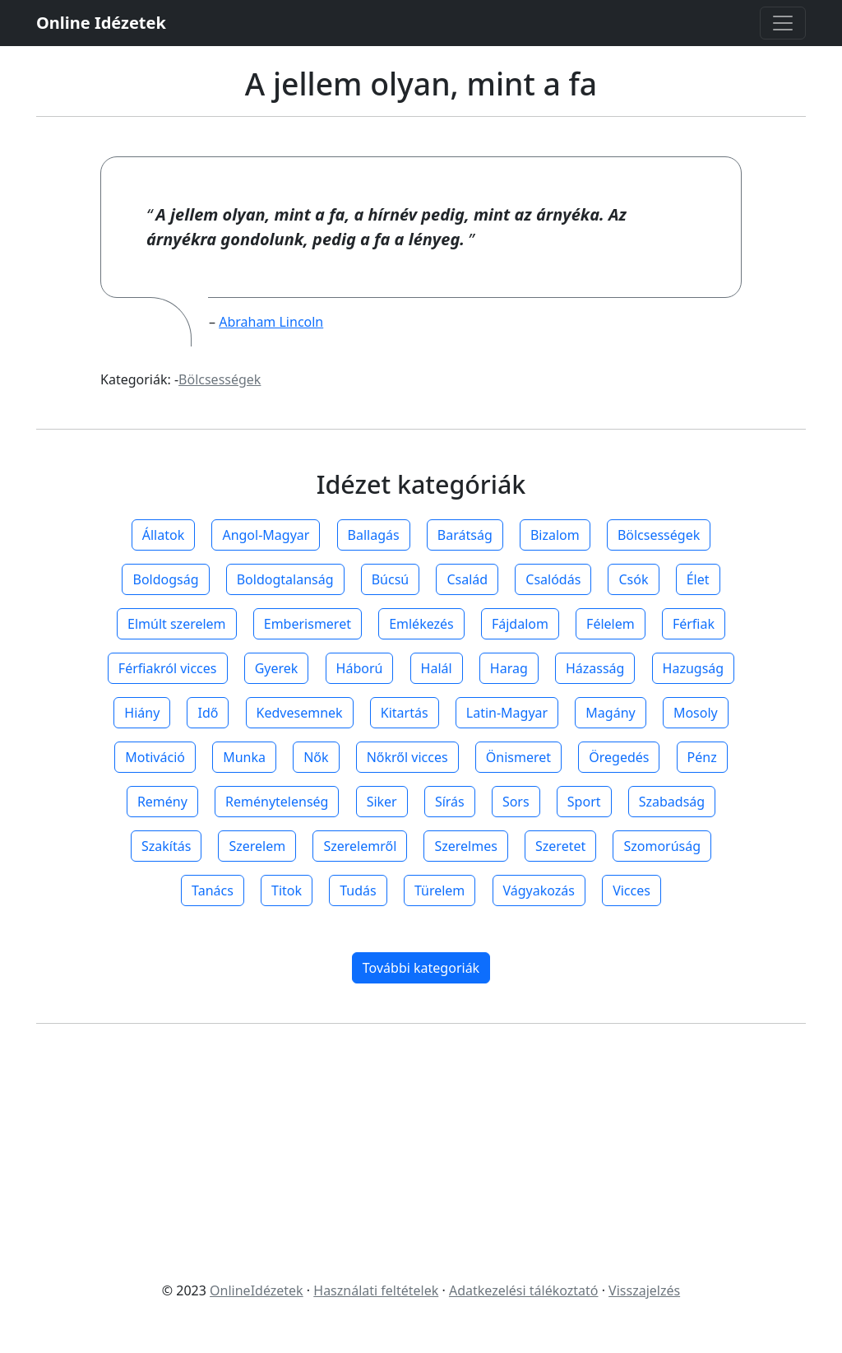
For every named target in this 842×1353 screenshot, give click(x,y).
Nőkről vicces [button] (407, 757)
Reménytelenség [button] (276, 802)
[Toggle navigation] (783, 23)
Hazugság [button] (693, 668)
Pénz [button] (702, 757)
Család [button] (467, 579)
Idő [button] (207, 713)
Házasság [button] (595, 668)
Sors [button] (516, 802)
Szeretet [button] (560, 846)
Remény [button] (162, 802)
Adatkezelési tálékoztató (524, 1290)
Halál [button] (436, 668)
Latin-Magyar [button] (507, 713)
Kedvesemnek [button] (300, 713)
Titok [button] (286, 890)
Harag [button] (509, 668)
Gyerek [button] (276, 668)
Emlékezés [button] (421, 624)
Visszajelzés (644, 1290)
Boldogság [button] (165, 579)
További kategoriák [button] (421, 968)
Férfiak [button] (694, 624)
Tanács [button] (213, 890)
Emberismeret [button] (307, 624)
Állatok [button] (163, 535)
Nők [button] (315, 757)
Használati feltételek (375, 1290)
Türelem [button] (439, 890)
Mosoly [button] (695, 713)
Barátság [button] (465, 535)
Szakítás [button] (166, 846)
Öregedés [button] (619, 757)
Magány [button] (610, 713)
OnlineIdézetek (256, 1290)
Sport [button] (584, 802)
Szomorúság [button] (662, 846)
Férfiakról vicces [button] (167, 668)
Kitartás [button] (404, 713)
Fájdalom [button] (520, 624)
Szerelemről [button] (359, 846)
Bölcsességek (219, 379)
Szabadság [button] (672, 802)
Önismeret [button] (518, 757)
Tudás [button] (358, 890)
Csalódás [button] (553, 579)
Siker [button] (382, 802)
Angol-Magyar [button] (265, 535)
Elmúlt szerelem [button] (176, 624)
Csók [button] (633, 579)
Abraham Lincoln (271, 322)
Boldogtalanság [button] (285, 579)
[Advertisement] (421, 1152)
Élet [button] (698, 579)
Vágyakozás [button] (539, 890)
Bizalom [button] (555, 535)
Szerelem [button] (257, 846)
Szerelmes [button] (465, 846)
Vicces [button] (631, 890)
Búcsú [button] (390, 579)
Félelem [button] (610, 624)
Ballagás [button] (374, 535)
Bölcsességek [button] (659, 535)
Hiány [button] (142, 713)
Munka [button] (244, 757)
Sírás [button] (450, 802)
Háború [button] (359, 668)
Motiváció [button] (155, 757)
